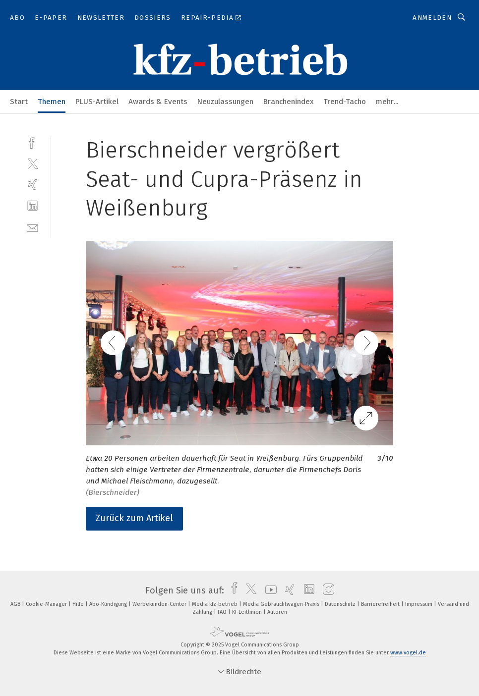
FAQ (223, 612)
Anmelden (432, 17)
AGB (16, 604)
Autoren (277, 612)
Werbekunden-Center (160, 604)
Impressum (419, 604)
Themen (51, 101)
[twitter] (32, 163)
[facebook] (32, 142)
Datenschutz (341, 604)
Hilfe (78, 604)
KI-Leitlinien (247, 612)
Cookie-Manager (47, 604)
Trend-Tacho (344, 101)
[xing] (32, 184)
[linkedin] (32, 206)
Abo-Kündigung (108, 604)
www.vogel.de (408, 652)
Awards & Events (157, 101)
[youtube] (268, 590)
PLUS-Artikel (97, 101)
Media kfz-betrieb (215, 604)
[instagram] (326, 590)
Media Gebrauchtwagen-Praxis (282, 604)
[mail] (32, 227)
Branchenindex (288, 101)
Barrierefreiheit (381, 604)
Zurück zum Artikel (134, 518)
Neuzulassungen (225, 101)
